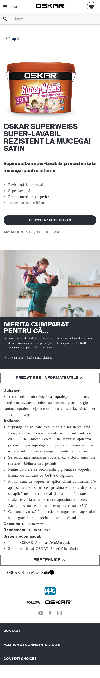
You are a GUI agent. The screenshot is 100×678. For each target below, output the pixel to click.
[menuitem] (50, 628)
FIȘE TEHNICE (50, 560)
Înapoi (11, 38)
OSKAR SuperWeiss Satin (31, 572)
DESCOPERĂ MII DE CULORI (50, 220)
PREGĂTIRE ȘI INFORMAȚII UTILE (50, 378)
